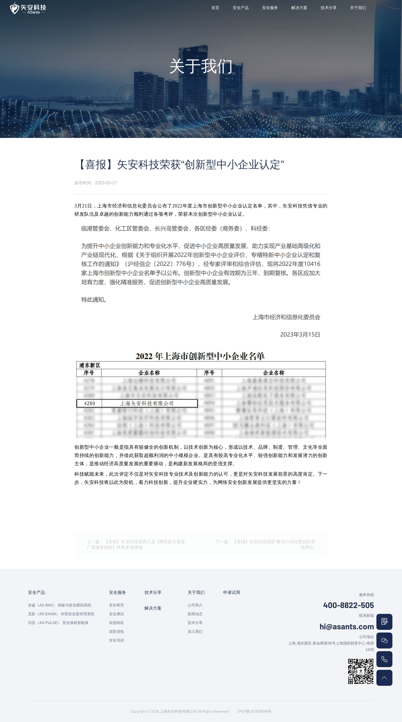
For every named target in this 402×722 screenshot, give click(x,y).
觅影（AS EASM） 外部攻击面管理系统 (61, 614)
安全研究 (116, 605)
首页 (215, 7)
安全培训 (116, 640)
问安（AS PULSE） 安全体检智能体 (58, 623)
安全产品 (241, 7)
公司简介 (195, 605)
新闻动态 (195, 614)
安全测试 (116, 614)
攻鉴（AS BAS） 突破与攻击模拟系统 (59, 605)
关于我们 (358, 7)
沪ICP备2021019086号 (255, 711)
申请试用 (231, 592)
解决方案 (299, 7)
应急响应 (116, 623)
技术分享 (329, 7)
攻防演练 (116, 631)
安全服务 (270, 7)
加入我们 (195, 631)
